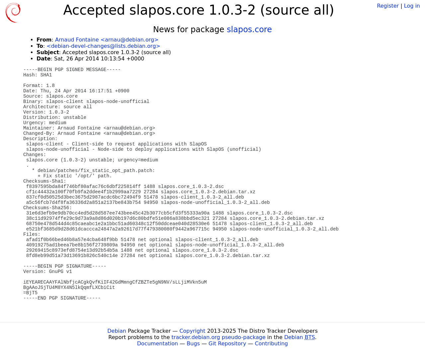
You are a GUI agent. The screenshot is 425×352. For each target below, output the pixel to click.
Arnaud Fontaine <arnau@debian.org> (107, 40)
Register (388, 6)
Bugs (193, 343)
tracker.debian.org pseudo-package (219, 337)
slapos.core (249, 29)
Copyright (192, 331)
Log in (412, 6)
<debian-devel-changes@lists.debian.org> (103, 46)
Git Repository (227, 343)
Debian (116, 331)
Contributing (271, 343)
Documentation (157, 343)
